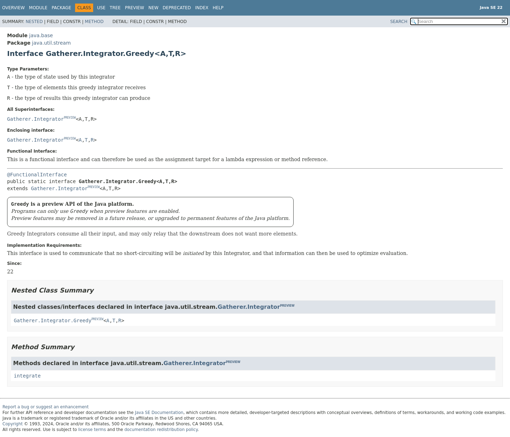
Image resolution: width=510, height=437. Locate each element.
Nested (34, 21)
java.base (41, 35)
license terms (92, 429)
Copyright (12, 423)
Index (202, 7)
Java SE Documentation (159, 412)
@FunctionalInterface (37, 174)
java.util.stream (51, 43)
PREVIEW (70, 117)
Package (61, 7)
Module (38, 7)
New (153, 7)
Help (218, 7)
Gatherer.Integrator (35, 119)
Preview (134, 7)
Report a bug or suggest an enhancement (45, 406)
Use (101, 7)
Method (94, 21)
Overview (13, 7)
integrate (27, 376)
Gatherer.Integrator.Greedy (52, 320)
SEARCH (399, 21)
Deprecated (177, 7)
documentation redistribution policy (160, 429)
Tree (115, 7)
